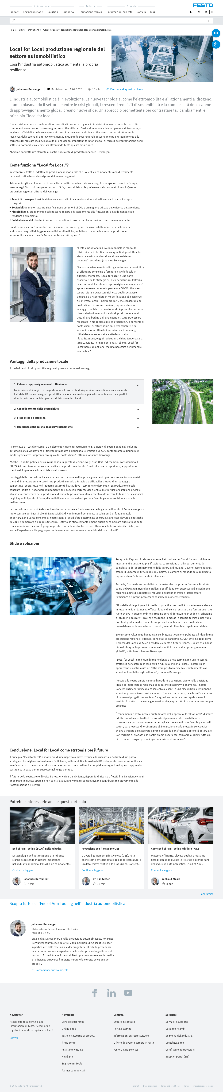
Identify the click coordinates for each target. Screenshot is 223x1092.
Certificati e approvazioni (180, 1049)
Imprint (136, 1085)
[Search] (111, 21)
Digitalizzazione (175, 1042)
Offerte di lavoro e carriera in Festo (134, 1042)
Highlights (68, 1056)
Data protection (150, 1085)
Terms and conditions (170, 1085)
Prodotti (14, 12)
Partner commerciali (73, 1070)
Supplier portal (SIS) (177, 1056)
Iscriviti (14, 1038)
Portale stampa (122, 1029)
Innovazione (33, 30)
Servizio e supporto (177, 1022)
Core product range (73, 1022)
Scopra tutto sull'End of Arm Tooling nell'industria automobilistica (67, 903)
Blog (152, 12)
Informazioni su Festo (120, 12)
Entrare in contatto (124, 1022)
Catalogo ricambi (175, 1029)
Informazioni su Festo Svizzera (131, 1035)
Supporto (68, 12)
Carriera (141, 12)
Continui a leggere (22, 870)
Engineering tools (33, 12)
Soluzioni (53, 12)
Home (13, 30)
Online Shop (69, 1029)
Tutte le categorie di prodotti (78, 1035)
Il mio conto (69, 1042)
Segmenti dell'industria (179, 1035)
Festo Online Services (126, 1049)
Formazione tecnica (90, 12)
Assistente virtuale (72, 1049)
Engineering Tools (72, 1063)
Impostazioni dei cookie (203, 1085)
